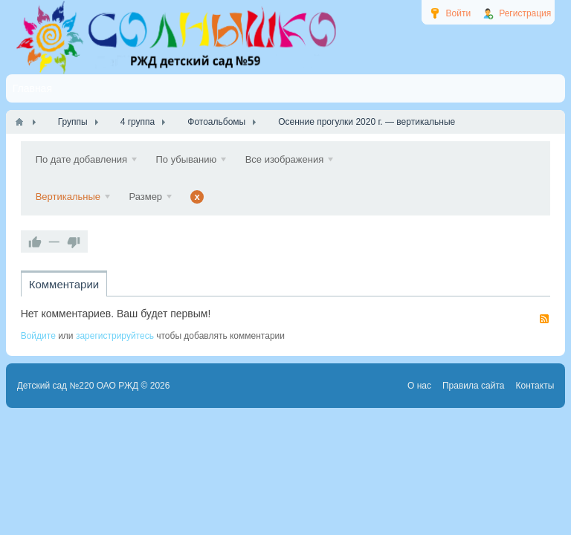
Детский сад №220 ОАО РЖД (78, 385)
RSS (544, 319)
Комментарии (64, 284)
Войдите (38, 336)
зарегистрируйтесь (115, 336)
